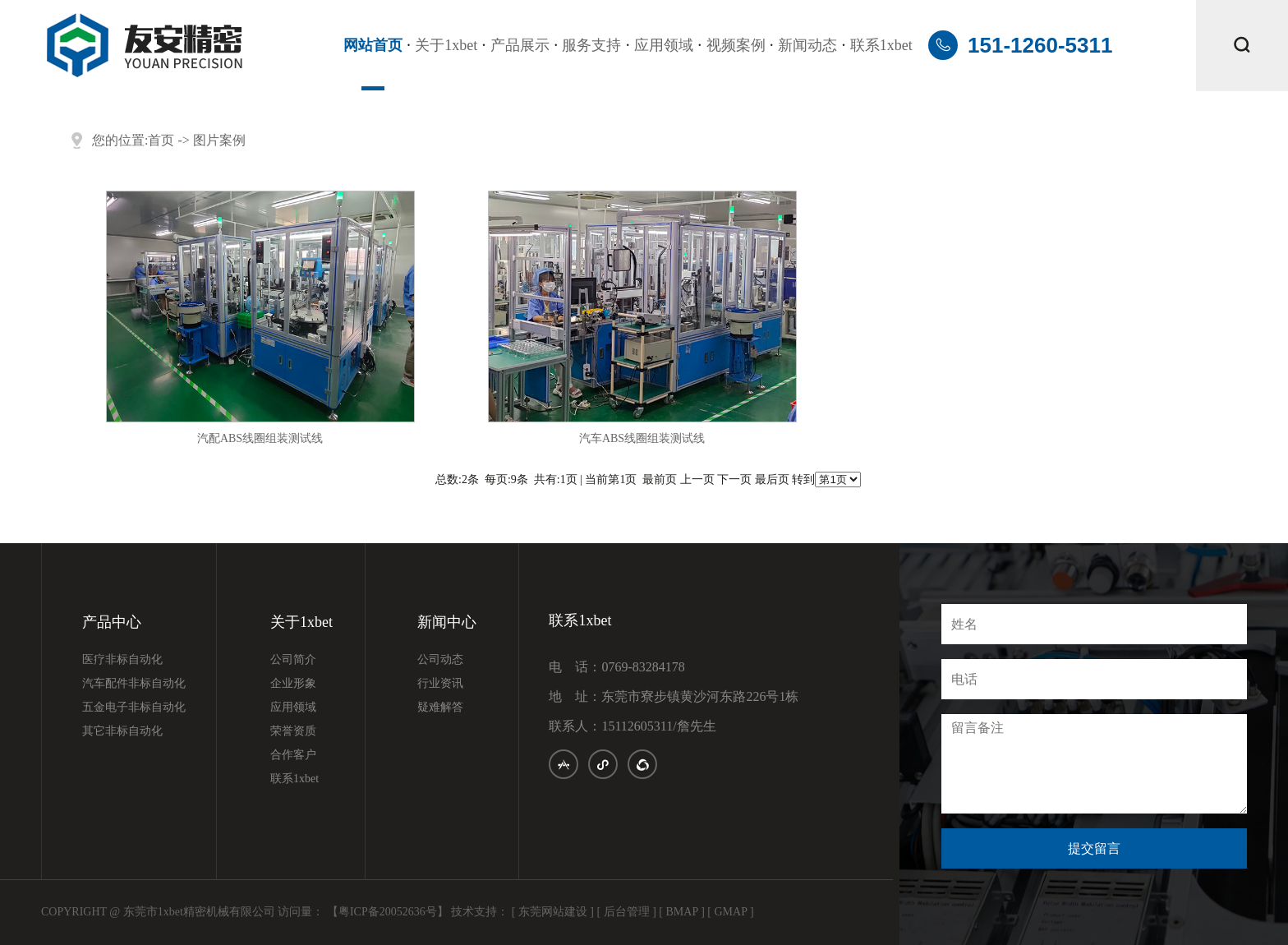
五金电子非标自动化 (134, 707)
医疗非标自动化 (122, 660)
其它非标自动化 (122, 731)
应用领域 (663, 45)
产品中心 (111, 622)
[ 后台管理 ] (626, 912)
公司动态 (440, 660)
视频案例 (736, 45)
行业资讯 (440, 683)
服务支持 (591, 45)
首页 (161, 140)
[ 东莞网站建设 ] (553, 912)
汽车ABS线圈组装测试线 (642, 438)
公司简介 (293, 660)
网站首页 (372, 45)
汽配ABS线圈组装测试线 (260, 438)
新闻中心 (446, 622)
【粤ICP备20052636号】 (387, 912)
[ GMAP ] (730, 912)
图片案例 (219, 140)
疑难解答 (440, 707)
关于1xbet (446, 45)
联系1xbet (881, 45)
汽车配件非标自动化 (134, 683)
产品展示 (520, 45)
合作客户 (293, 755)
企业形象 (293, 683)
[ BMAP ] (682, 912)
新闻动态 (807, 45)
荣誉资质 (293, 731)
